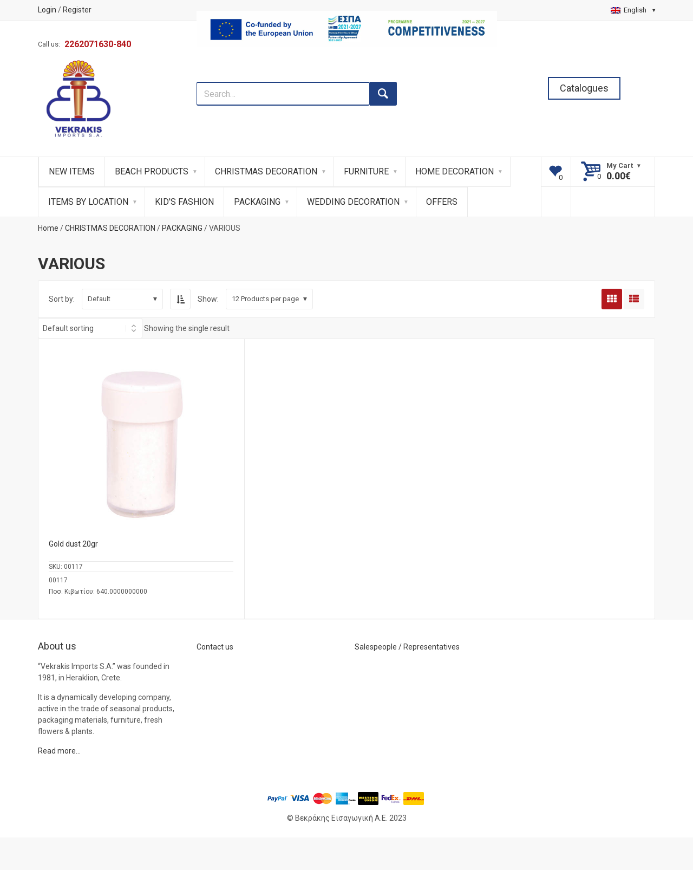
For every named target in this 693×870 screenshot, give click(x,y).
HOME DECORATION (454, 171)
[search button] (383, 94)
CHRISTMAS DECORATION (266, 171)
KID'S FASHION (184, 202)
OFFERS (441, 202)
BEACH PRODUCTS (151, 171)
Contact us (215, 646)
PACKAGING (257, 202)
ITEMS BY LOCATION (88, 202)
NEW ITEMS (72, 171)
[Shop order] (90, 328)
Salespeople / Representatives (407, 646)
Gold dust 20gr (73, 544)
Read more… (59, 750)
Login (47, 9)
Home (48, 228)
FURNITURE (366, 171)
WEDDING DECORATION (353, 202)
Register (77, 9)
